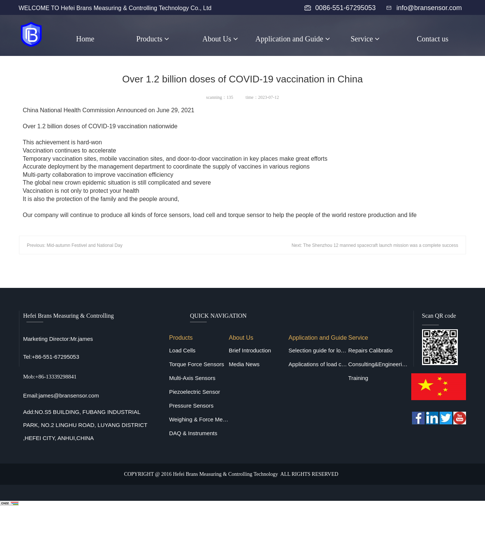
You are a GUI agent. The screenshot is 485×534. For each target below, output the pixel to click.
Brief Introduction (250, 350)
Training (358, 378)
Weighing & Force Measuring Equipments (199, 419)
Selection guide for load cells (318, 350)
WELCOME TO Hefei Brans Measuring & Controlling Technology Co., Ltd (115, 8)
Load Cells (182, 350)
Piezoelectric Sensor (194, 392)
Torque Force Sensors (196, 364)
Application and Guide (293, 39)
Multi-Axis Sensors (192, 378)
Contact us (432, 39)
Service (365, 39)
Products (152, 39)
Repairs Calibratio (370, 350)
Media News (244, 364)
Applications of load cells (318, 364)
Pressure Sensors (191, 405)
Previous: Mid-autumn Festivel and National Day (75, 245)
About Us (220, 39)
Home (85, 39)
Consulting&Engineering (378, 364)
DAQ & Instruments (193, 433)
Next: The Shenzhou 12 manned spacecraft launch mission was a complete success (375, 245)
